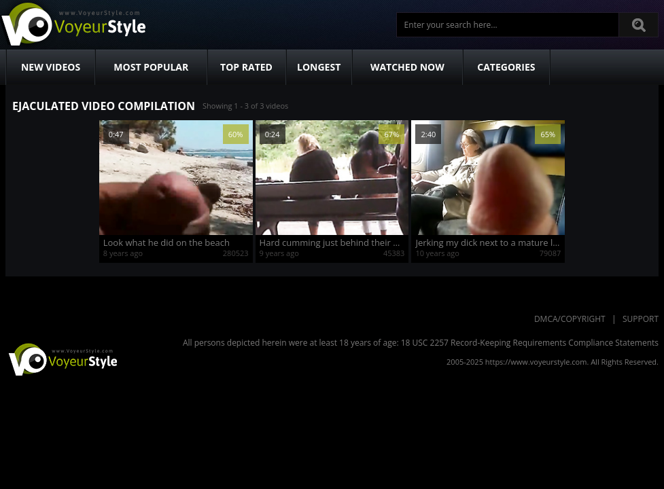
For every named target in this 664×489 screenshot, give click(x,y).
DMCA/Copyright (570, 319)
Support (641, 319)
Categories (506, 66)
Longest (318, 66)
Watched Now (407, 66)
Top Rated (246, 66)
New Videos (50, 66)
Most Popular (150, 66)
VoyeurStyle (61, 359)
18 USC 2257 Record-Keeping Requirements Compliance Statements (530, 342)
